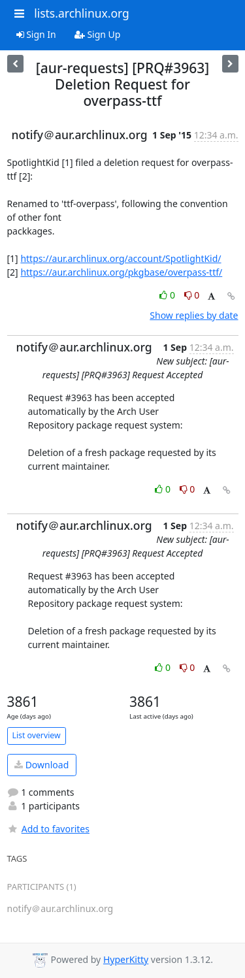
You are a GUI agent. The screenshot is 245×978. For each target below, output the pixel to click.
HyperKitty (125, 959)
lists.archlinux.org (81, 13)
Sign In (36, 34)
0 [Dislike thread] (192, 295)
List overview (36, 735)
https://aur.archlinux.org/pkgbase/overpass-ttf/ (121, 272)
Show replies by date (194, 315)
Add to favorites (48, 829)
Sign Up (97, 34)
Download (41, 764)
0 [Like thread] (168, 295)
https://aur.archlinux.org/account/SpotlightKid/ (120, 258)
